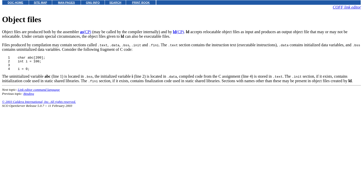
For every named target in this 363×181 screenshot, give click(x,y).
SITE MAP (40, 2)
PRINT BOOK (141, 2)
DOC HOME (15, 2)
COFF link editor (347, 7)
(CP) (85, 32)
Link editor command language (39, 93)
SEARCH (115, 2)
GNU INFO (93, 2)
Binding (28, 97)
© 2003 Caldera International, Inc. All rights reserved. (39, 105)
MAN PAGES (66, 2)
